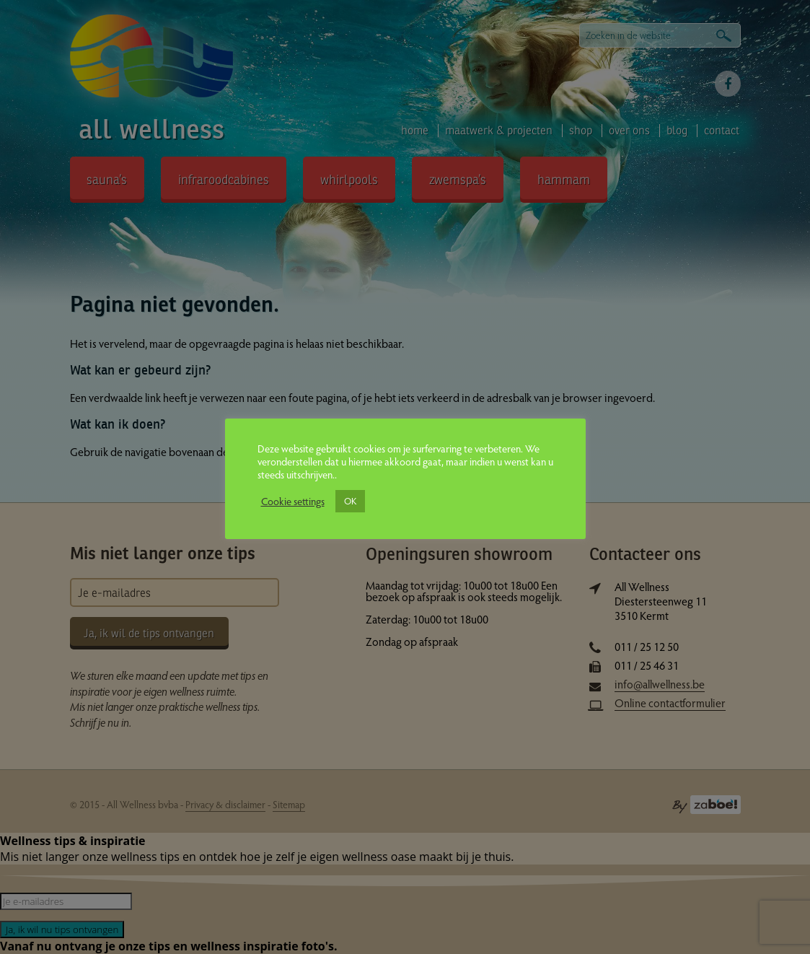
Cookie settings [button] (293, 500)
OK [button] (350, 500)
